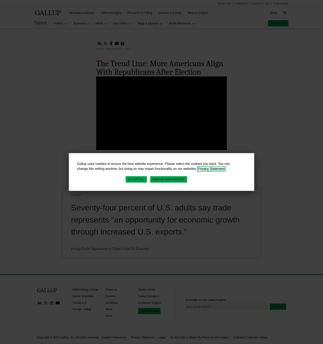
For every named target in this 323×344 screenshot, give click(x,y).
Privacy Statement (211, 168)
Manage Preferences (168, 179)
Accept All (136, 179)
